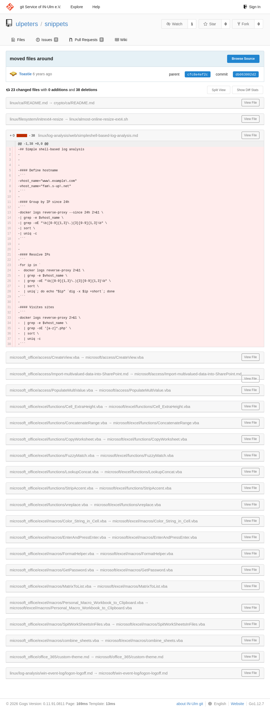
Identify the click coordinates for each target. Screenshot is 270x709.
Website (237, 704)
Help (96, 7)
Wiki (121, 40)
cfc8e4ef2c (197, 74)
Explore (77, 7)
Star (209, 24)
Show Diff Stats (247, 90)
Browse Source (243, 59)
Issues (47, 39)
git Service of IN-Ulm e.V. (40, 7)
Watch (174, 24)
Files (18, 40)
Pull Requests (86, 39)
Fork (243, 24)
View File (250, 102)
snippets (56, 23)
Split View (219, 90)
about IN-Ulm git (189, 704)
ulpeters (27, 23)
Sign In (252, 7)
